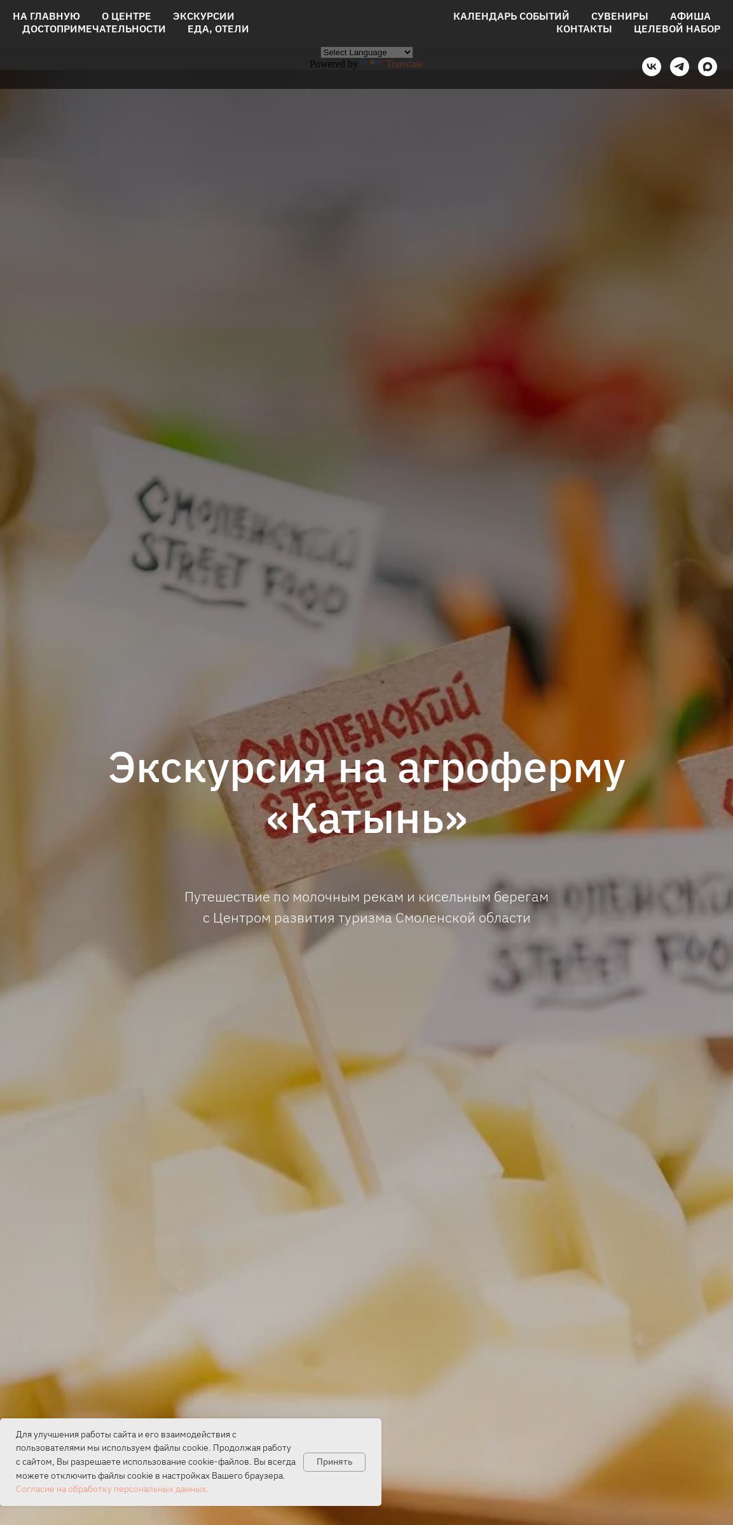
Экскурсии (204, 16)
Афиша (690, 16)
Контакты (584, 28)
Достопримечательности (94, 28)
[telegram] (679, 66)
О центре (126, 16)
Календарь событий (511, 16)
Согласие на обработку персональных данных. (112, 1489)
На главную (46, 16)
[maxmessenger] (707, 66)
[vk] (651, 66)
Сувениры (619, 16)
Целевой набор (677, 28)
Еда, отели (218, 28)
